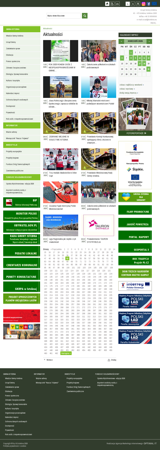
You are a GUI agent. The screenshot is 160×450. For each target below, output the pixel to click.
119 (98, 270)
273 (89, 307)
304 (45, 316)
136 (51, 276)
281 (61, 310)
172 (105, 282)
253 (51, 304)
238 (110, 298)
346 (61, 325)
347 (67, 325)
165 (67, 282)
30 (112, 252)
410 (56, 341)
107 (105, 267)
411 (61, 341)
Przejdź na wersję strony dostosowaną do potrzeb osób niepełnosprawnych (112, 3)
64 (50, 261)
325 (89, 319)
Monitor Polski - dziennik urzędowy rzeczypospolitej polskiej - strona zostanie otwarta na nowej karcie (21, 216)
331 (51, 322)
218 (72, 295)
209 (94, 292)
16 (50, 252)
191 (67, 288)
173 (110, 282)
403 (89, 337)
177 (61, 285)
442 (89, 347)
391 (94, 334)
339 (94, 322)
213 (45, 295)
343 (45, 325)
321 (67, 319)
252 (45, 304)
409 (51, 341)
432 (105, 344)
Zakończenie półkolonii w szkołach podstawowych (101, 66)
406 (105, 337)
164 (61, 282)
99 (63, 267)
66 (58, 261)
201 (51, 292)
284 (78, 310)
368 (110, 328)
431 (99, 344)
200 (45, 292)
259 (83, 304)
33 (54, 255)
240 (51, 301)
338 (89, 322)
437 (61, 347)
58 (94, 258)
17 (54, 252)
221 (89, 295)
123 (51, 273)
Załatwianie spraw (13, 48)
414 (78, 341)
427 (78, 344)
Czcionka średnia (133, 3)
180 (78, 285)
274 (94, 307)
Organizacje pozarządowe (16, 87)
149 (51, 279)
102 (78, 267)
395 (45, 337)
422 (51, 344)
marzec (121, 41)
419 (105, 341)
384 (56, 334)
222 (94, 295)
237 (105, 298)
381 (110, 331)
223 (99, 295)
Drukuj (113, 359)
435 (51, 347)
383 (51, 334)
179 (72, 285)
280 (56, 310)
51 (63, 258)
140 (72, 276)
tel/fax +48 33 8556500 (148, 16)
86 (76, 264)
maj (149, 41)
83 (63, 264)
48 (50, 258)
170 (94, 282)
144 (94, 276)
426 (72, 344)
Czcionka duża (138, 3)
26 (94, 252)
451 (67, 350)
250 (105, 301)
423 (56, 344)
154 (78, 279)
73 (90, 261)
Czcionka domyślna (127, 3)
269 (67, 307)
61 (107, 258)
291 (45, 313)
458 (105, 350)
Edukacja (9, 55)
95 (45, 267)
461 (51, 353)
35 (63, 255)
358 (56, 328)
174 (45, 285)
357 (51, 328)
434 (45, 347)
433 (110, 344)
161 (45, 282)
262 (99, 304)
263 (105, 304)
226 (45, 298)
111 (56, 270)
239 (45, 301)
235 (94, 298)
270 (72, 307)
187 (45, 288)
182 (89, 285)
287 (94, 310)
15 (45, 252)
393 (105, 334)
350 (83, 325)
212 (110, 292)
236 (99, 298)
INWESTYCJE (11, 145)
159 (105, 279)
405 (99, 337)
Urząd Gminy (11, 42)
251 (110, 301)
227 (51, 298)
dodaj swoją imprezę (129, 93)
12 (105, 249)
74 (94, 261)
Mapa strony (117, 3)
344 (51, 325)
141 (78, 276)
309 (72, 316)
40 (85, 255)
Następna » (66, 353)
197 (99, 288)
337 (83, 322)
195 (89, 288)
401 (78, 337)
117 (87, 270)
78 (112, 261)
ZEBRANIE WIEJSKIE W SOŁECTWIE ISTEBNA (59, 138)
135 (45, 276)
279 (51, 310)
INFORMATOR (11, 125)
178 (67, 285)
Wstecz (50, 359)
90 (94, 264)
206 (78, 292)
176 (56, 285)
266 (51, 307)
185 (105, 285)
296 (72, 313)
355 (110, 325)
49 (54, 258)
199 (110, 288)
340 (99, 322)
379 (99, 331)
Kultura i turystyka (13, 80)
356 (45, 328)
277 (110, 307)
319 (56, 319)
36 (67, 255)
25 (90, 252)
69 (72, 261)
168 (83, 282)
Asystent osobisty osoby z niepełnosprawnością (16, 191)
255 (61, 304)
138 (61, 276)
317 (45, 319)
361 (72, 328)
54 (76, 258)
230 (67, 298)
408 (45, 341)
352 (94, 325)
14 (114, 249)
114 (72, 270)
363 (83, 328)
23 (81, 252)
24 (85, 252)
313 (94, 316)
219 (78, 295)
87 (81, 264)
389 (83, 334)
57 (90, 258)
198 (105, 288)
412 (67, 341)
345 (56, 325)
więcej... (154, 22)
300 (94, 313)
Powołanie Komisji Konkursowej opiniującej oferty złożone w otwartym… (100, 139)
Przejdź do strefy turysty (157, 50)
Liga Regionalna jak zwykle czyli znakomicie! (62, 240)
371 (56, 331)
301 (99, 313)
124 (56, 273)
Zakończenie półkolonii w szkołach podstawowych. (101, 207)
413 (72, 341)
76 (103, 261)
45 (107, 255)
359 (61, 328)
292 (51, 313)
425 (67, 344)
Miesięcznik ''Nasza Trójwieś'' (17, 138)
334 (67, 322)
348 (72, 325)
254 (56, 304)
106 (100, 267)
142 (83, 276)
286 (89, 310)
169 (89, 282)
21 (72, 252)
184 (99, 285)
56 (85, 258)
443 (94, 347)
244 (72, 301)
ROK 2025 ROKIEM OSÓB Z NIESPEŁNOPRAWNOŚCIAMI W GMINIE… (62, 67)
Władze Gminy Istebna (14, 35)
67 (63, 261)
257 (72, 304)
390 (89, 334)
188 (51, 288)
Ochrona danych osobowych (17, 99)
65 (54, 261)
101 (73, 267)
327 (99, 319)
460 (45, 353)
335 (72, 322)
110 (51, 270)
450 (61, 350)
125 (61, 273)
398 (61, 337)
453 (78, 350)
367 (105, 328)
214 (51, 295)
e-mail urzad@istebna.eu (147, 19)
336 (78, 322)
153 (72, 279)
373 (67, 331)
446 (110, 347)
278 (45, 310)
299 (89, 313)
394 (110, 334)
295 (67, 313)
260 (89, 304)
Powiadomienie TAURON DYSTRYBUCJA (97, 240)
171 (99, 282)
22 (76, 252)
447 (45, 350)
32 (50, 255)
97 (54, 267)
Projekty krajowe (12, 158)
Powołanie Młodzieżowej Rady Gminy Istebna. (99, 174)
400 (72, 337)
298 (83, 313)
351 (89, 325)
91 (98, 264)
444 (99, 347)
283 (72, 310)
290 (110, 310)
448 (51, 350)
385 (61, 334)
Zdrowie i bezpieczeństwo (16, 67)
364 (89, 328)
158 (99, 279)
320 (61, 319)
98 (58, 267)
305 (51, 316)
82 (58, 264)
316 (110, 316)
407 (110, 337)
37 (72, 255)
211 (105, 292)
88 (85, 264)
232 (78, 298)
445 (105, 347)
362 (78, 328)
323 (78, 319)
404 (94, 337)
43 (98, 255)
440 (78, 347)
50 (58, 258)
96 (50, 267)
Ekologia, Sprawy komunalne (17, 74)
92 (103, 264)
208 (89, 292)
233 (83, 298)
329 (110, 319)
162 (51, 282)
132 (99, 273)
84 (67, 264)
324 (83, 319)
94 (112, 264)
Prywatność (10, 112)
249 (99, 301)
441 (83, 347)
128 (78, 273)
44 (103, 255)
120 (103, 270)
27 (98, 252)
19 (63, 252)
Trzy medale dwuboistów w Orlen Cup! (63, 174)
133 (105, 273)
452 (72, 350)
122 (45, 273)
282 (67, 310)
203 (61, 292)
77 (107, 261)
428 (83, 344)
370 (51, 331)
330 (45, 322)
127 (72, 273)
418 (99, 341)
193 (78, 288)
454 (83, 350)
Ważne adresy (11, 132)
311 (83, 316)
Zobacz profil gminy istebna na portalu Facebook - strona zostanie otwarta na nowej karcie (148, 4)
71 (81, 261)
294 (61, 313)
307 (61, 316)
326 (94, 319)
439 (72, 347)
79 (45, 264)
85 (72, 264)
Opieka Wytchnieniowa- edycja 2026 (20, 183)
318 (51, 319)
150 (56, 279)
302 (105, 313)
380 (105, 331)
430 (94, 344)
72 (85, 261)
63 (45, 261)
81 (54, 264)
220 (83, 295)
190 (61, 288)
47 (45, 258)
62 (112, 258)
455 (89, 350)
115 (77, 270)
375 (78, 331)
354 (105, 325)
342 (110, 322)
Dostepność (10, 106)
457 (99, 350)
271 (78, 307)
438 (67, 347)
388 (78, 334)
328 (105, 319)
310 (78, 316)
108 (111, 267)
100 (67, 267)
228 (56, 298)
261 (94, 304)
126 (67, 273)
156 (89, 279)
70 (76, 261)
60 (103, 258)
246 (83, 301)
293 (56, 313)
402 (83, 337)
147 (110, 276)
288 (99, 310)
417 (94, 341)
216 (61, 295)
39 (81, 255)
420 (110, 341)
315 (105, 316)
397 (56, 337)
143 (89, 276)
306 (56, 316)
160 (110, 279)
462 (56, 353)
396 (51, 337)
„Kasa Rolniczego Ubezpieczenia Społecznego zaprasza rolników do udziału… (63, 103)
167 (78, 282)
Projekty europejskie (14, 151)
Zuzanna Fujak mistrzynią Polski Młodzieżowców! (62, 207)
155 (83, 279)
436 (56, 347)
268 (61, 307)
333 (61, 322)
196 (94, 288)
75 (98, 261)
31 (45, 255)
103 (84, 267)
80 (50, 264)
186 (110, 285)
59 (98, 258)
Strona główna (107, 3)
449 (56, 350)
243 (67, 301)
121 (109, 270)
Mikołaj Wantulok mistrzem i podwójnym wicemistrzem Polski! (100, 102)
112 (61, 270)
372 (61, 331)
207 (83, 292)
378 (94, 331)
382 (45, 334)
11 (101, 249)
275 (99, 307)
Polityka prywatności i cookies (14, 446)
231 (72, 298)
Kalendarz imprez (12, 93)
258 (78, 304)
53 (72, 258)
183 (94, 285)
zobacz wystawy (127, 88)
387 (72, 334)
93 (107, 264)
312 (88, 316)
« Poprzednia (56, 249)
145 (99, 276)
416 (88, 341)
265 (45, 307)
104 (89, 267)
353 (99, 325)
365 (94, 328)
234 (89, 298)
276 (105, 307)
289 (105, 310)
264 (110, 304)
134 (110, 273)
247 (89, 301)
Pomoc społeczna (13, 61)
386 (67, 334)
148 (45, 279)
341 (105, 322)
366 (99, 328)
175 (51, 285)
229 (61, 298)
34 (58, 255)
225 (110, 295)
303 (110, 313)
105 (94, 267)
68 (67, 261)
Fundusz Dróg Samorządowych (18, 164)
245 (78, 301)
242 (61, 301)
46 (112, 255)
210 (99, 292)
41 (90, 255)
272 (83, 307)
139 (67, 276)
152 (67, 279)
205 (72, 292)
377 (89, 331)
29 (107, 252)
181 (83, 285)
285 (83, 310)
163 (56, 282)
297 (78, 313)
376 (83, 331)
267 (56, 307)
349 (78, 325)
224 (105, 295)
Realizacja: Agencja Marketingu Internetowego (125, 443)
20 (67, 252)
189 (56, 288)
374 (72, 331)
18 (58, 252)
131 (94, 273)
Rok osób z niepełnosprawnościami (19, 119)
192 (72, 288)
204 (67, 292)
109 (45, 270)
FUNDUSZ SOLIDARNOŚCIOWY (19, 177)
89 (90, 264)
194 (83, 288)
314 (99, 316)
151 (61, 279)
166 (72, 282)
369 (45, 331)
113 (66, 270)
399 (67, 337)
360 (67, 328)
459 (110, 350)
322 (72, 319)
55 (81, 258)
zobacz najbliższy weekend (132, 84)
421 (45, 344)
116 (82, 270)
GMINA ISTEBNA (12, 29)
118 (93, 270)
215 (56, 295)
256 (67, 304)
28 (103, 252)
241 (56, 301)
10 (96, 249)
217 (67, 295)
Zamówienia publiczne (14, 170)
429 (89, 344)
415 (83, 341)
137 (56, 276)
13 (109, 249)
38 (76, 255)
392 (99, 334)
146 (105, 276)
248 (94, 301)
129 (83, 273)
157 (94, 279)
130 (89, 273)
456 (94, 350)
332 (56, 322)
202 (56, 292)
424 (61, 344)
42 (94, 255)
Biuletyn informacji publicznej (21, 202)
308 (67, 316)
